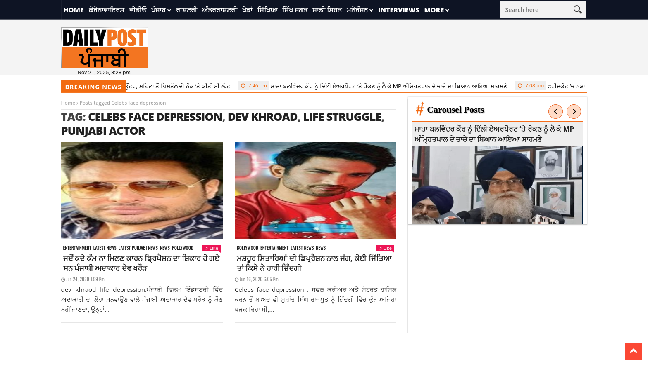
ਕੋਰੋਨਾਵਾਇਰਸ (106, 9)
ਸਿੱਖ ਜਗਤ (294, 9)
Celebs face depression (155, 116)
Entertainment (77, 248)
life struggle (342, 116)
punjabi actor (103, 130)
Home (74, 9)
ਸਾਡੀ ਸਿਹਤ (327, 9)
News (165, 248)
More (434, 9)
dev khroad (263, 116)
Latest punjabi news (138, 248)
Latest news (105, 248)
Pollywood (182, 248)
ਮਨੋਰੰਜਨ (357, 9)
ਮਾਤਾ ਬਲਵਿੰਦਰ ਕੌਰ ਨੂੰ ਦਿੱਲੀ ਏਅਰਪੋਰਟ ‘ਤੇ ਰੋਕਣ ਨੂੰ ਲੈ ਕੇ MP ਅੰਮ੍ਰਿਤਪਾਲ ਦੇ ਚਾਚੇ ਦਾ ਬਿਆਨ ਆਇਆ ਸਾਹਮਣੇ (376, 86)
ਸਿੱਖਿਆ (267, 9)
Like (211, 248)
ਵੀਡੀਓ (137, 9)
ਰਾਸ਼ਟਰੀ (186, 9)
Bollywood (247, 248)
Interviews (398, 9)
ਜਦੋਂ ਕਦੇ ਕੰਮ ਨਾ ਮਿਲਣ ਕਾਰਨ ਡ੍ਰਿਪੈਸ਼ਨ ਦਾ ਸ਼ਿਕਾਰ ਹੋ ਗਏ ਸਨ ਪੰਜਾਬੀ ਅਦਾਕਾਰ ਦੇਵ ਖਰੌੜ (141, 263)
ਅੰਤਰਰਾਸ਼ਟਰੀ (219, 9)
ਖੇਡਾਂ (247, 9)
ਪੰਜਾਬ (158, 9)
